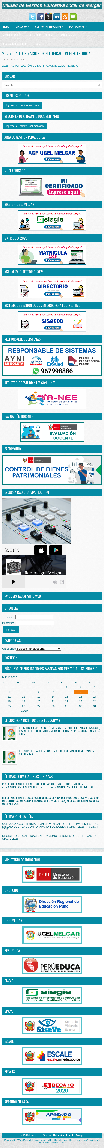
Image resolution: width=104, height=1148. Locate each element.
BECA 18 (10, 1071)
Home (6, 26)
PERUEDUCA (12, 950)
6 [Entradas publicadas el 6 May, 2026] (38, 692)
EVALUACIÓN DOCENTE (14, 43)
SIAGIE (9, 981)
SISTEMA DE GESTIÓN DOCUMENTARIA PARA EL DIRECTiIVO (42, 305)
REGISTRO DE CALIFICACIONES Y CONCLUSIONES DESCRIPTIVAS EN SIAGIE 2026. (56, 752)
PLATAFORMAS (79, 25)
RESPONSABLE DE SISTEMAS (22, 339)
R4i (40, 1142)
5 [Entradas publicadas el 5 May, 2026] (23, 692)
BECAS (36, 43)
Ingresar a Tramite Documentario (25, 126)
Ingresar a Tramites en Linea (22, 105)
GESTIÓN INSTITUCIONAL (50, 25)
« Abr (24, 710)
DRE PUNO (11, 890)
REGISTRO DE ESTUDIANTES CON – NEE (29, 382)
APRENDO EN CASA (17, 1101)
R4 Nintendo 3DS (56, 1142)
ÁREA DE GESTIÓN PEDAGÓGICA (24, 137)
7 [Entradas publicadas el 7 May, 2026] (53, 692)
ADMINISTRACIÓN (14, 34)
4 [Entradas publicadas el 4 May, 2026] (9, 692)
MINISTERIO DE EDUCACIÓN (22, 860)
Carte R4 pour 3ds (63, 1140)
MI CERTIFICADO (14, 170)
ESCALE (9, 1041)
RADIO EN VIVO (67, 35)
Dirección (24, 25)
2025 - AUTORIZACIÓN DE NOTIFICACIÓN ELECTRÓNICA (40, 65)
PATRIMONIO (12, 448)
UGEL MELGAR (13, 920)
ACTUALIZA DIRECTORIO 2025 (24, 271)
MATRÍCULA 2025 (15, 238)
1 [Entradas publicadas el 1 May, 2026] (66, 687)
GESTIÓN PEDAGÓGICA (43, 34)
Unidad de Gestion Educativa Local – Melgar (56, 1135)
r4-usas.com (92, 1140)
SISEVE (9, 1011)
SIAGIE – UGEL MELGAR (19, 204)
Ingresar (10, 629)
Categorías (9, 648)
